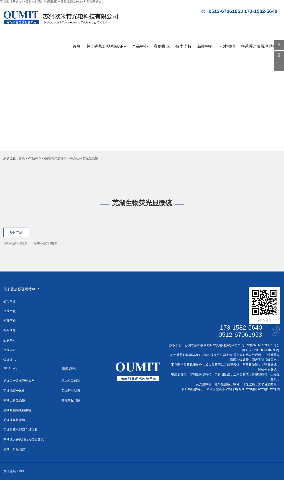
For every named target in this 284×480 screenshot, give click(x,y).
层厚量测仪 (241, 374)
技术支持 (183, 46)
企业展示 (9, 350)
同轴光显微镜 (267, 369)
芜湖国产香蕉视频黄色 (18, 381)
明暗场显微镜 (190, 389)
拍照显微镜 (269, 364)
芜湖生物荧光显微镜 (84, 158)
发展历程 (9, 321)
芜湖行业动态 (70, 390)
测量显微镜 (250, 364)
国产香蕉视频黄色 (264, 360)
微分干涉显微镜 (244, 384)
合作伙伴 (9, 330)
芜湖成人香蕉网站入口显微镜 (23, 439)
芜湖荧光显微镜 (56, 158)
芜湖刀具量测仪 (14, 449)
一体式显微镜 (212, 389)
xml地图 (251, 389)
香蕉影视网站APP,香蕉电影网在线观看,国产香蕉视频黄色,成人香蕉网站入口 (52, 2)
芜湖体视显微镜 (14, 420)
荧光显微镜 (203, 384)
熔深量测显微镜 (200, 374)
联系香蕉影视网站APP (261, 46)
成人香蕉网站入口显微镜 (222, 364)
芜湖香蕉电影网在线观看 (20, 429)
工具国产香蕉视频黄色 (186, 364)
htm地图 (263, 389)
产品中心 (140, 46)
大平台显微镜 (267, 384)
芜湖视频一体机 (14, 390)
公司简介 (9, 301)
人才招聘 (227, 46)
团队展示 (9, 340)
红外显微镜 (222, 384)
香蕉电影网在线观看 (247, 355)
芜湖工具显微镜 (14, 400)
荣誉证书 (9, 360)
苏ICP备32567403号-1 (257, 345)
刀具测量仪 (222, 374)
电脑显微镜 (179, 374)
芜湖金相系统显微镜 (17, 410)
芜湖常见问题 (70, 400)
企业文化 (9, 311)
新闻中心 (205, 46)
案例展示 (162, 46)
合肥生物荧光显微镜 (15, 243)
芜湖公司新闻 (70, 381)
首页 (77, 46)
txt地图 (275, 389)
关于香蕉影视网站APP (106, 46)
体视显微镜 (259, 374)
